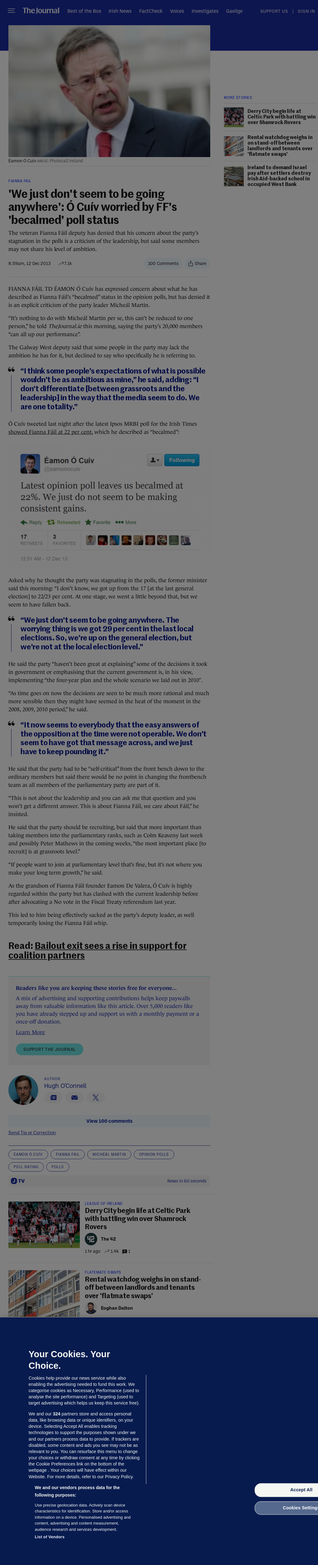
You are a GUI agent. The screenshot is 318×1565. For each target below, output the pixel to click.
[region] (159, 1441)
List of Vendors (50, 1537)
